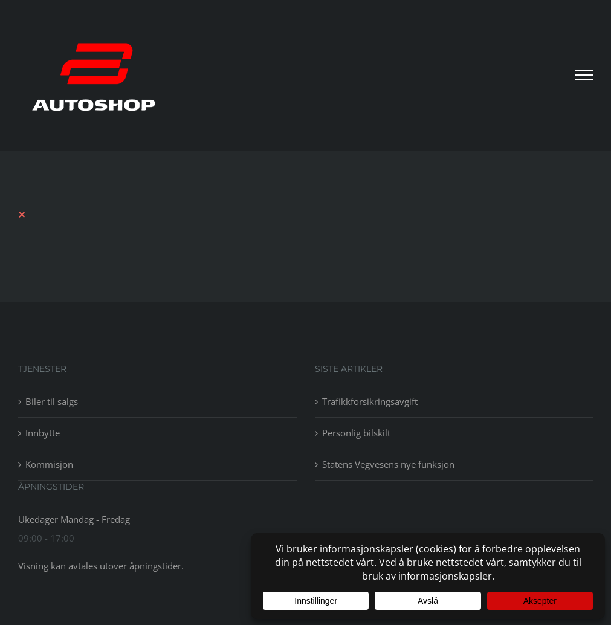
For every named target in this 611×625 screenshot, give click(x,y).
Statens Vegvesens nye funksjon (388, 464)
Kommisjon (49, 464)
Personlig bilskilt (356, 433)
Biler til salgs (51, 401)
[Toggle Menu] (584, 75)
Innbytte (42, 433)
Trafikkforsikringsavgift (370, 401)
